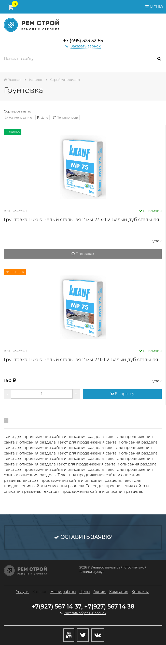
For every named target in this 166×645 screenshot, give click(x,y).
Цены (84, 591)
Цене (42, 117)
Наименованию (18, 117)
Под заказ (83, 253)
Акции (99, 591)
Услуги (22, 591)
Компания (118, 591)
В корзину (122, 393)
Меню (154, 6)
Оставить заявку (83, 537)
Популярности (65, 117)
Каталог (39, 591)
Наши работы (63, 591)
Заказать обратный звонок (85, 613)
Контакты (140, 591)
